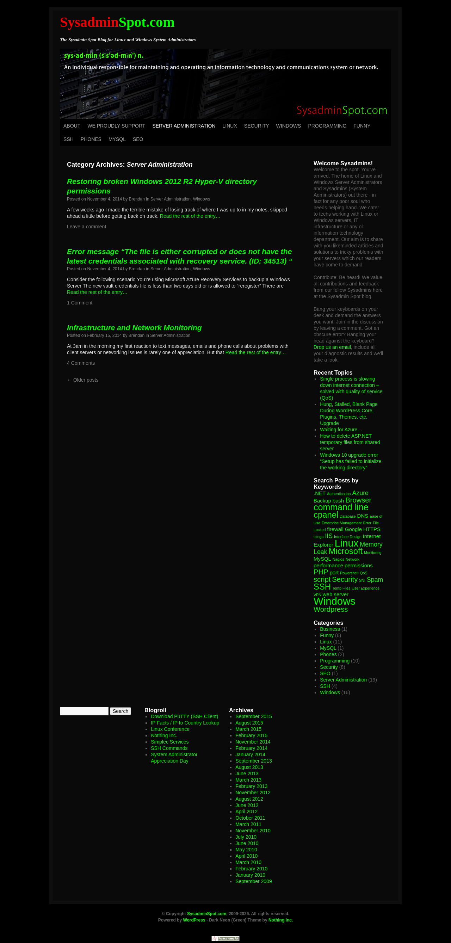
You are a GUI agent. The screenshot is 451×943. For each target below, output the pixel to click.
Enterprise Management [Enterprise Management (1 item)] (342, 523)
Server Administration (183, 126)
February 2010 (251, 868)
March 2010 (248, 862)
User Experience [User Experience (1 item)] (365, 588)
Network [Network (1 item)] (352, 559)
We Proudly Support (116, 126)
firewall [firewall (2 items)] (335, 529)
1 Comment (79, 303)
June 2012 (246, 805)
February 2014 (251, 748)
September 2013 (253, 761)
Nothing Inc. (164, 735)
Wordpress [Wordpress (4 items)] (331, 609)
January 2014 (250, 754)
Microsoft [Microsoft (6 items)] (346, 551)
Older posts (82, 380)
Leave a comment (86, 226)
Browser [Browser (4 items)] (358, 500)
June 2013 (246, 773)
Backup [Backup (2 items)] (322, 501)
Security (256, 126)
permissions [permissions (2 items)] (359, 565)
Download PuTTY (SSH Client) (184, 716)
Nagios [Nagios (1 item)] (338, 559)
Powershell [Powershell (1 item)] (349, 573)
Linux (230, 126)
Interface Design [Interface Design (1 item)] (348, 537)
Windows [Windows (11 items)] (335, 601)
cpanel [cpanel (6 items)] (326, 514)
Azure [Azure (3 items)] (360, 493)
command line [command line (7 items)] (341, 507)
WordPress (194, 920)
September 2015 (253, 716)
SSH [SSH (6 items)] (322, 586)
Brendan (137, 199)
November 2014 (253, 742)
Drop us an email (332, 347)
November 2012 (253, 792)
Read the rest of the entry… (190, 216)
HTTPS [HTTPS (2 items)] (372, 529)
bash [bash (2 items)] (338, 501)
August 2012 (249, 799)
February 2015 (251, 735)
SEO (138, 139)
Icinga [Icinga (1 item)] (318, 537)
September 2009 (253, 881)
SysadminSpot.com (206, 913)
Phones (91, 139)
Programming (327, 126)
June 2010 (246, 843)
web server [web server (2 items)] (335, 594)
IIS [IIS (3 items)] (329, 536)
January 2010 (250, 875)
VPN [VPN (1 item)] (317, 595)
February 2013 (251, 786)
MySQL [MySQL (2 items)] (322, 559)
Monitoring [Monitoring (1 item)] (373, 552)
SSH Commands (169, 748)
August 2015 (249, 723)
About (71, 126)
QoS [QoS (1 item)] (363, 573)
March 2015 (248, 729)
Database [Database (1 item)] (348, 516)
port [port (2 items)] (334, 572)
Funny (361, 126)
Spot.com (117, 22)
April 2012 (246, 811)
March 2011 (248, 824)
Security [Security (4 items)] (345, 579)
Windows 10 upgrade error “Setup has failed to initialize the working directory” (350, 461)
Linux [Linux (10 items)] (347, 543)
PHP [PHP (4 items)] (321, 572)
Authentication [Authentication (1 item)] (339, 494)
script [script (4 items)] (322, 579)
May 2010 (246, 849)
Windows (288, 126)
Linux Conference (170, 729)
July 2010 (246, 837)
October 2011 (250, 818)
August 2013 (249, 767)
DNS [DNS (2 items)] (363, 516)
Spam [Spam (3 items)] (375, 579)
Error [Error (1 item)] (367, 523)
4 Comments (81, 363)
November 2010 (253, 830)
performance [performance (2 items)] (328, 565)
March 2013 (248, 780)
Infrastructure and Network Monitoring (134, 327)
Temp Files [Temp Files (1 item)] (341, 588)
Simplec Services (170, 742)
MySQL (117, 139)
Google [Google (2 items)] (353, 529)
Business (330, 629)
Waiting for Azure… (341, 429)
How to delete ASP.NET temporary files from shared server (350, 442)
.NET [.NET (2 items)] (320, 493)
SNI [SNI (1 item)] (362, 580)
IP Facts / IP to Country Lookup (185, 723)
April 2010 (246, 856)
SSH (68, 139)
